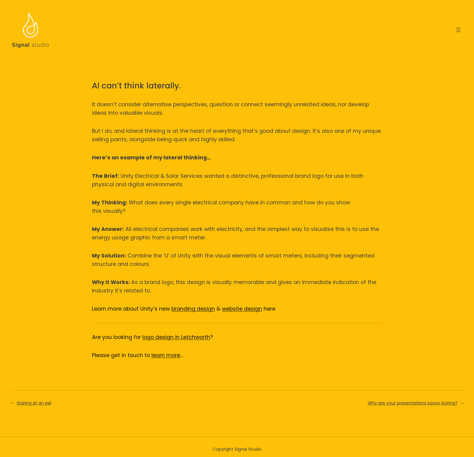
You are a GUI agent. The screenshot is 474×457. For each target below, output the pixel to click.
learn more (165, 355)
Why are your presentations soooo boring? (412, 403)
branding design (193, 308)
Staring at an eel (34, 403)
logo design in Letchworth (176, 337)
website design (242, 308)
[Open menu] (458, 30)
